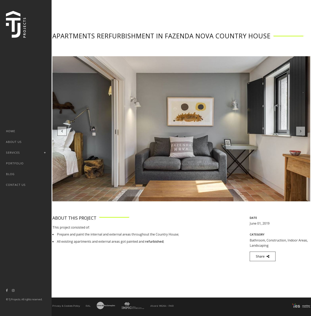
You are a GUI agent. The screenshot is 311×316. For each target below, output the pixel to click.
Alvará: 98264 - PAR (162, 305)
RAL (88, 305)
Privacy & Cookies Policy (66, 305)
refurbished (154, 241)
